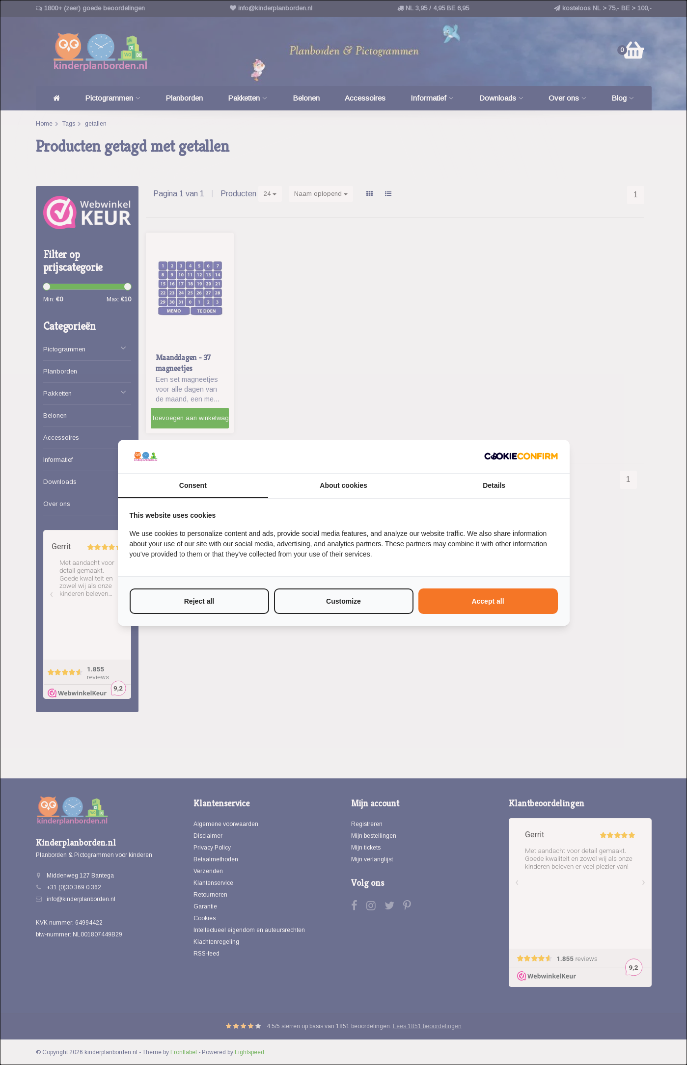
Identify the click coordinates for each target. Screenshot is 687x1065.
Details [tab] (494, 485)
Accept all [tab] (487, 601)
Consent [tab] (193, 485)
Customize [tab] (343, 601)
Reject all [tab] (199, 601)
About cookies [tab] (343, 485)
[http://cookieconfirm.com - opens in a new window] (521, 456)
